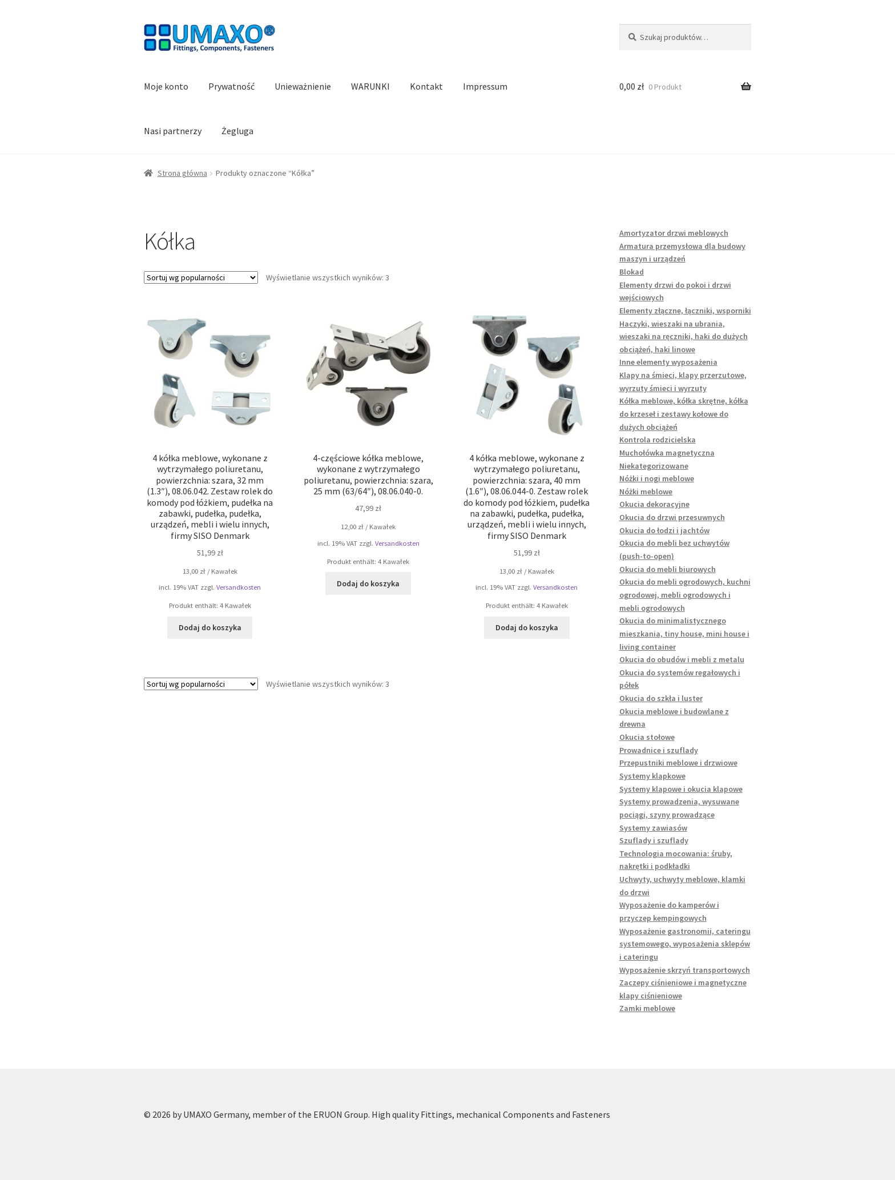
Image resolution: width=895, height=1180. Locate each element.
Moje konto (166, 86)
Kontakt (426, 86)
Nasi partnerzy (172, 130)
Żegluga (237, 130)
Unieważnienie (303, 86)
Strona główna (182, 173)
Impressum (485, 86)
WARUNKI (370, 86)
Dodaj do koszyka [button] (210, 627)
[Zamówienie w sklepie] (201, 277)
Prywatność (231, 86)
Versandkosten (238, 587)
